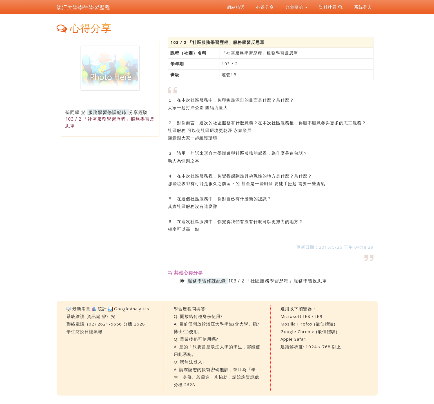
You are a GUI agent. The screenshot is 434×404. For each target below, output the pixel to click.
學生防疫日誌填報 (84, 331)
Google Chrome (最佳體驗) (309, 331)
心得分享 (265, 7)
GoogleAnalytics (131, 308)
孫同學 (72, 112)
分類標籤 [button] (296, 7)
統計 (102, 308)
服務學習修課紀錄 (107, 112)
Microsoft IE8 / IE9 (301, 316)
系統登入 (363, 7)
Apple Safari (294, 339)
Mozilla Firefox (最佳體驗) (308, 324)
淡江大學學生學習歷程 (83, 7)
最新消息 (81, 308)
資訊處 (94, 316)
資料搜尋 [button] (331, 7)
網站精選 (236, 7)
